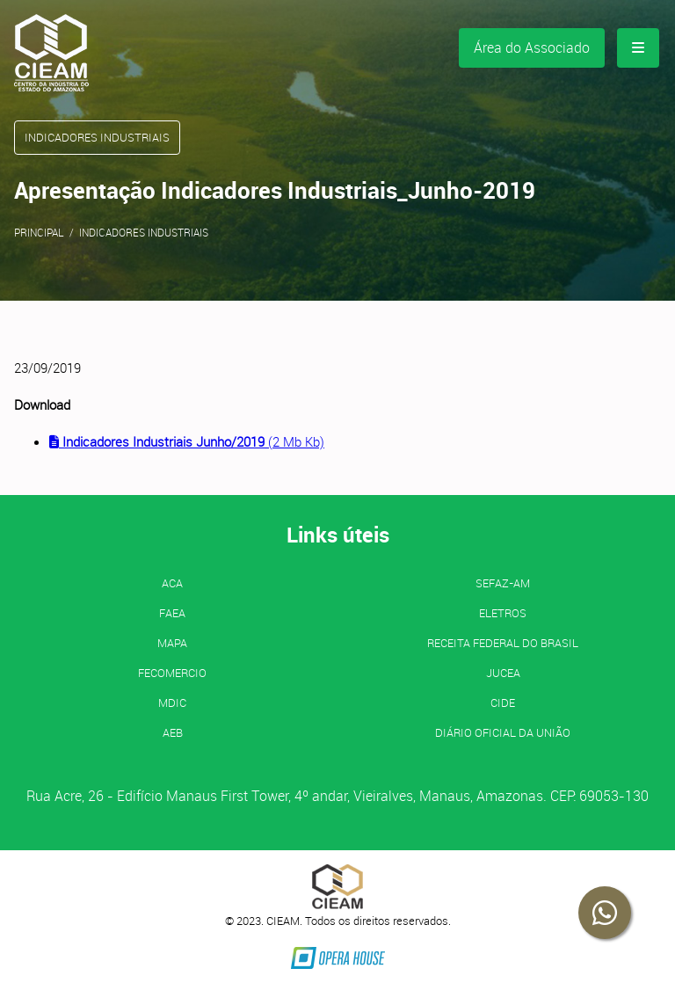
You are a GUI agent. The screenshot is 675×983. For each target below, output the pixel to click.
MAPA (172, 643)
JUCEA (503, 673)
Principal (39, 232)
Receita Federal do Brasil (502, 643)
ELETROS (502, 613)
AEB (173, 732)
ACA (172, 583)
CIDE (502, 702)
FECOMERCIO (172, 673)
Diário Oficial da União (502, 732)
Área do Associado (532, 47)
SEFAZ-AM (502, 583)
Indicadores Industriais (143, 232)
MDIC (172, 702)
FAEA (172, 613)
